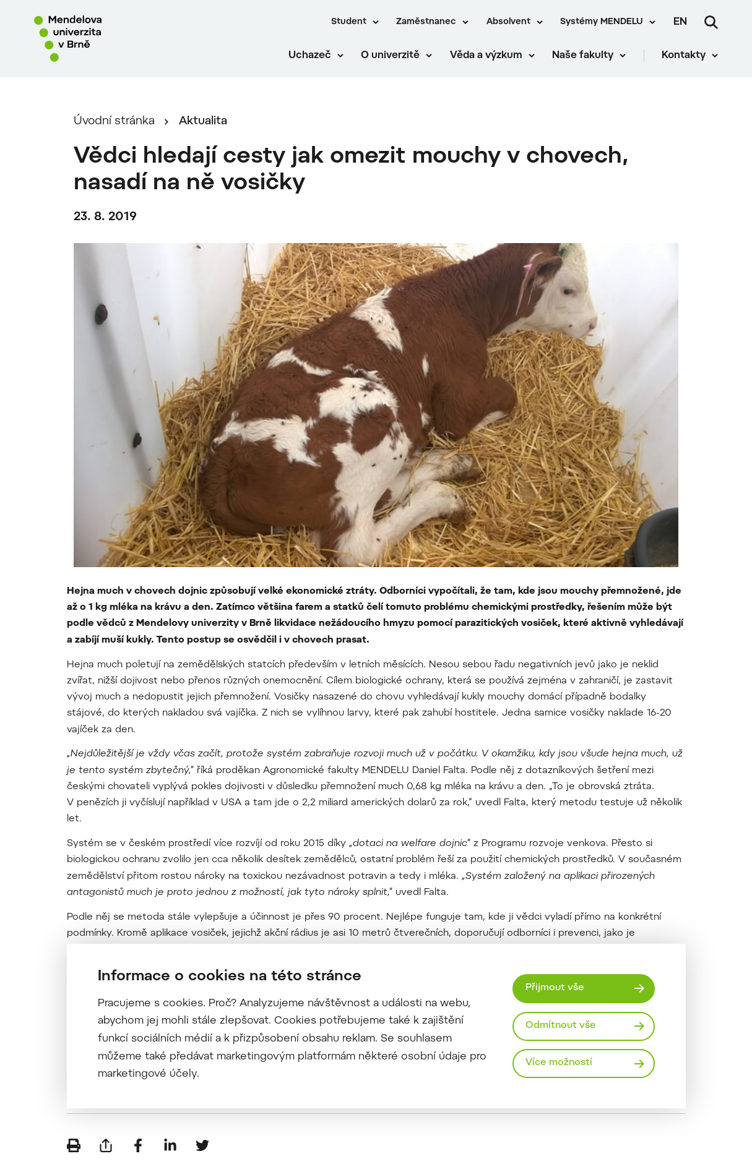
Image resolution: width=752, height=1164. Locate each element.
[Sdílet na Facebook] (138, 1145)
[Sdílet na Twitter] (202, 1145)
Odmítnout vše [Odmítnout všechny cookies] (560, 1025)
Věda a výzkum (486, 56)
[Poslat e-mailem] (106, 1145)
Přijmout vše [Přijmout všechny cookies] (554, 988)
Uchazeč (309, 56)
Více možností (558, 1063)
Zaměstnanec (426, 22)
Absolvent (508, 22)
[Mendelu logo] (105, 38)
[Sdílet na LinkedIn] (170, 1145)
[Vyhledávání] (711, 22)
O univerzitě (390, 56)
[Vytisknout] (73, 1145)
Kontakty (684, 56)
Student (348, 22)
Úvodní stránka (114, 121)
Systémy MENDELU (601, 22)
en (680, 22)
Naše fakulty (582, 56)
